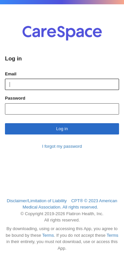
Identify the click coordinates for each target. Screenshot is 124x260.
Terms (48, 235)
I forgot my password (62, 146)
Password (15, 98)
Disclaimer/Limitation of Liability (36, 200)
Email (11, 73)
